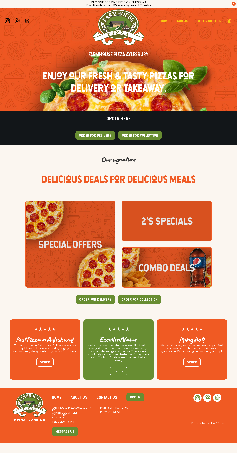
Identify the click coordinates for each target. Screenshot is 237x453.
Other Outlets (209, 21)
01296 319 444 (66, 421)
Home (165, 21)
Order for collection (140, 135)
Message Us (64, 431)
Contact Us (107, 397)
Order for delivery (95, 135)
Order (45, 362)
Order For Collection (139, 299)
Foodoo (210, 423)
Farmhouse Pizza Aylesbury (29, 407)
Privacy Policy (110, 412)
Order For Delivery (95, 299)
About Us (79, 397)
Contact (183, 21)
